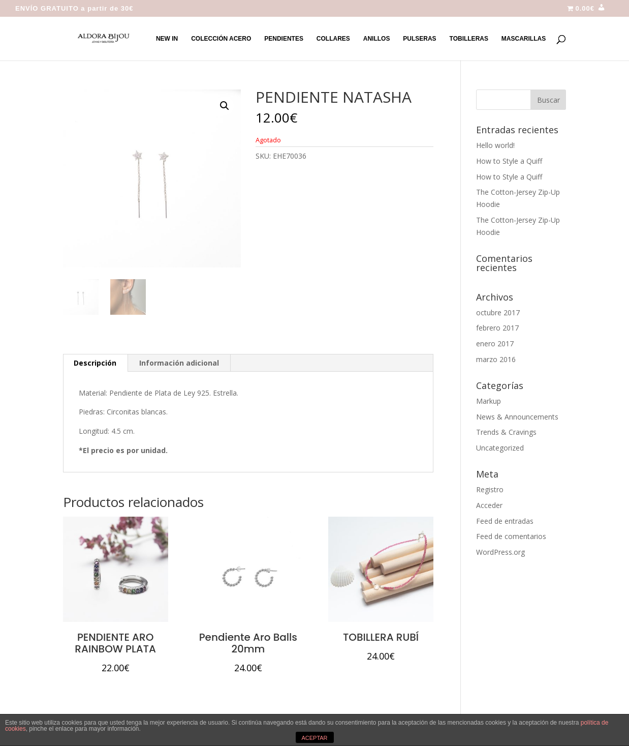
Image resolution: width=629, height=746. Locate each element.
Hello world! (495, 145)
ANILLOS (376, 38)
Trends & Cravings (506, 432)
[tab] (95, 363)
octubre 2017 (498, 312)
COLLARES (333, 38)
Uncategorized (500, 448)
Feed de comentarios (511, 536)
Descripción (95, 363)
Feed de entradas (504, 521)
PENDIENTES (283, 38)
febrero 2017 (497, 328)
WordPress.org (500, 552)
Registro (490, 489)
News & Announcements (517, 417)
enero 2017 (495, 343)
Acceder (489, 505)
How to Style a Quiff (509, 161)
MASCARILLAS (523, 38)
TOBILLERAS (469, 38)
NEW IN (167, 38)
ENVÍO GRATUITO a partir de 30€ (74, 8)
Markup (488, 401)
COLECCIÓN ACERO (221, 38)
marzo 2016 (496, 359)
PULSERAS (419, 38)
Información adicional (179, 363)
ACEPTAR (314, 738)
